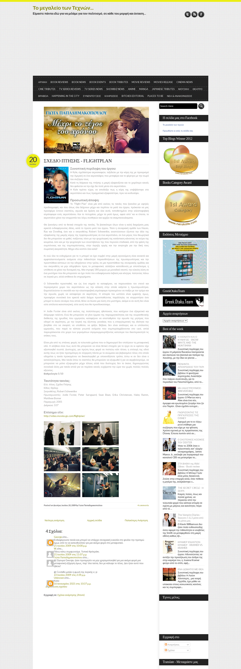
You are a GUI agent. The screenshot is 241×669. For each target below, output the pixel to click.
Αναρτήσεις (172, 644)
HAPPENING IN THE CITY (65, 96)
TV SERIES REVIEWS (70, 89)
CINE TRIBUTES (46, 89)
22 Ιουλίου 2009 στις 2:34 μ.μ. (70, 574)
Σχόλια (169, 650)
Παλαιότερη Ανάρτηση (136, 520)
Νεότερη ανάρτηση (54, 520)
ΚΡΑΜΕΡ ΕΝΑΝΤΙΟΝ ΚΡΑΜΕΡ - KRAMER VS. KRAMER (190, 545)
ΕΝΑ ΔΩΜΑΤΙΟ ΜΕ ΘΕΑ (191, 569)
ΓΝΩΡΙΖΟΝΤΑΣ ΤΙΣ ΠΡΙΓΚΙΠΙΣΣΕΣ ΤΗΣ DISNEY (188, 415)
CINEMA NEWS (185, 82)
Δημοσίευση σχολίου (56, 586)
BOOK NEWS (79, 82)
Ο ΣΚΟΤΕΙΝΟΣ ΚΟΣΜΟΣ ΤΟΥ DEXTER (191, 441)
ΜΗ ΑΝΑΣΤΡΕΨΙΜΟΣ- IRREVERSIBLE (190, 389)
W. (55, 548)
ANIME (132, 89)
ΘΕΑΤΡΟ (197, 89)
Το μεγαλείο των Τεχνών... (63, 8)
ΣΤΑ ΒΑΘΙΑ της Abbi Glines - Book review (189, 465)
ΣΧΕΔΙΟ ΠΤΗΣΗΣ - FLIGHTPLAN (78, 160)
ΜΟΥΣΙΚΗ (183, 89)
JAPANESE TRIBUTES (163, 89)
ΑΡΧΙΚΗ (42, 82)
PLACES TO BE (155, 96)
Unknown (59, 577)
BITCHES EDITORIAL (133, 96)
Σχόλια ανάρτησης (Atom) (71, 594)
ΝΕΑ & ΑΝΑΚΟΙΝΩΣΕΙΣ (179, 96)
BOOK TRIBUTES (118, 82)
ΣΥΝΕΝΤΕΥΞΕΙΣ (92, 96)
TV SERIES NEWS (93, 89)
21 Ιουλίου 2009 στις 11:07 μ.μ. (70, 554)
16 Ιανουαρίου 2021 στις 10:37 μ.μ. (72, 583)
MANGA (143, 89)
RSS (194, 14)
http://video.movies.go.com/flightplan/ (64, 415)
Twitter (187, 14)
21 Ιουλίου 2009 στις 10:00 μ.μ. (70, 545)
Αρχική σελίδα (94, 520)
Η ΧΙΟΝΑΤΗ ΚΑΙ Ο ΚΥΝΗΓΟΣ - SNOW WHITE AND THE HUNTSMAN (188, 341)
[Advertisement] (120, 48)
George (58, 536)
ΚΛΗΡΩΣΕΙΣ (111, 96)
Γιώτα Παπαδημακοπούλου (68, 557)
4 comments (143, 505)
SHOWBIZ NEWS (115, 89)
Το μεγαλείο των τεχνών (173, 125)
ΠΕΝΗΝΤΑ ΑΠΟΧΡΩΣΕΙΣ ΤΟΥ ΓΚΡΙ (191, 365)
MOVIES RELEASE (163, 82)
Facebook (201, 14)
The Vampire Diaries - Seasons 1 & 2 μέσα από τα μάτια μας (191, 517)
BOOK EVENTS (98, 82)
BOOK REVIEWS (59, 82)
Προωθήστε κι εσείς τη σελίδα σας (178, 131)
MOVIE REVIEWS (141, 82)
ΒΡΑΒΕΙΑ (43, 96)
